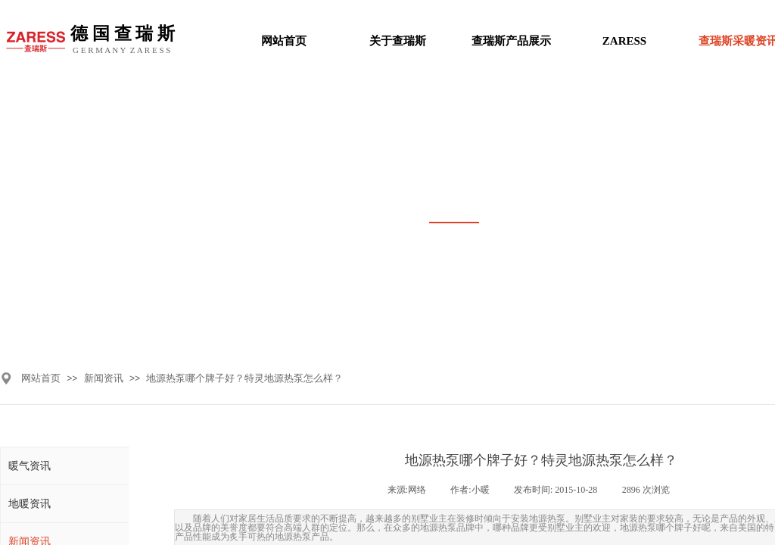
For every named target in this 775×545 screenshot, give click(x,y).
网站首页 (41, 378)
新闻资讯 (103, 378)
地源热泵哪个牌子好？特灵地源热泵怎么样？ (244, 378)
